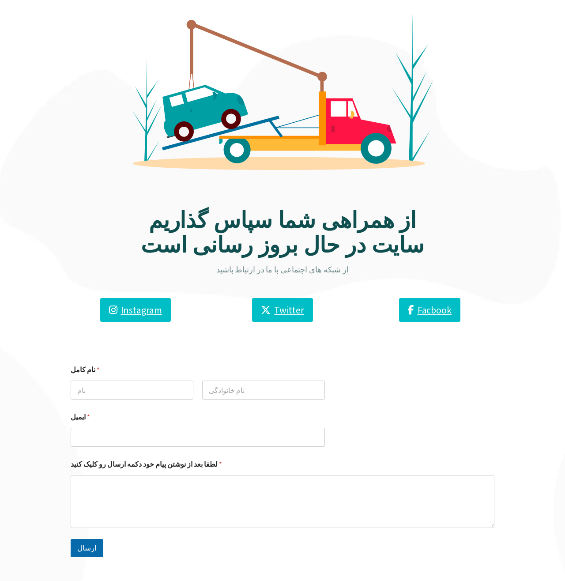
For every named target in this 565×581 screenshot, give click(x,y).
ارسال (87, 548)
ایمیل (80, 417)
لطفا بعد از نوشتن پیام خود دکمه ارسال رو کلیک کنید (146, 464)
